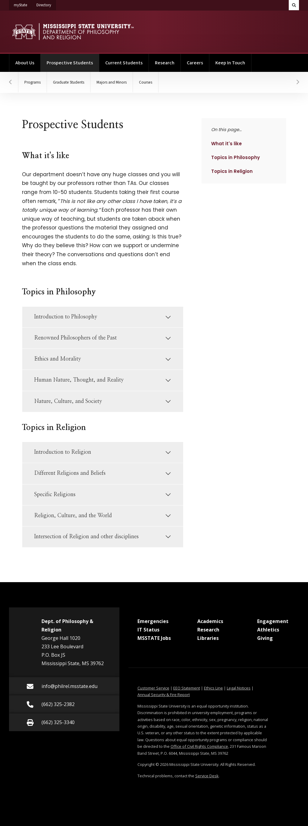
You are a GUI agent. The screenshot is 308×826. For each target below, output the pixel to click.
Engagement (272, 621)
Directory (46, 4)
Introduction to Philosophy (65, 317)
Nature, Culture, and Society (68, 401)
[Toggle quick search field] (294, 5)
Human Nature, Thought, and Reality (79, 380)
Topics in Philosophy (235, 157)
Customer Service (153, 688)
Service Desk (207, 775)
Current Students (124, 63)
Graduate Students (68, 82)
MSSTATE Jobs (154, 638)
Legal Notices (239, 688)
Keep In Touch (230, 63)
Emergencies (152, 621)
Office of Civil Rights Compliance (199, 746)
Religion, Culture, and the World (73, 515)
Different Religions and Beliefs (70, 473)
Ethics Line (213, 688)
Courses (145, 82)
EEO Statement (186, 688)
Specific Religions (54, 494)
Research (164, 63)
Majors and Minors (112, 82)
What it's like (227, 143)
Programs (32, 82)
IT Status (148, 629)
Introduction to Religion (62, 452)
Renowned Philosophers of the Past (75, 338)
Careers (195, 63)
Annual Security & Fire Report (163, 694)
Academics (210, 621)
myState (23, 4)
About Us (24, 63)
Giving (265, 638)
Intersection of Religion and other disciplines (86, 536)
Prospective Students (73, 60)
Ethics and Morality (57, 359)
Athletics (268, 629)
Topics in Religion (232, 171)
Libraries (208, 638)
